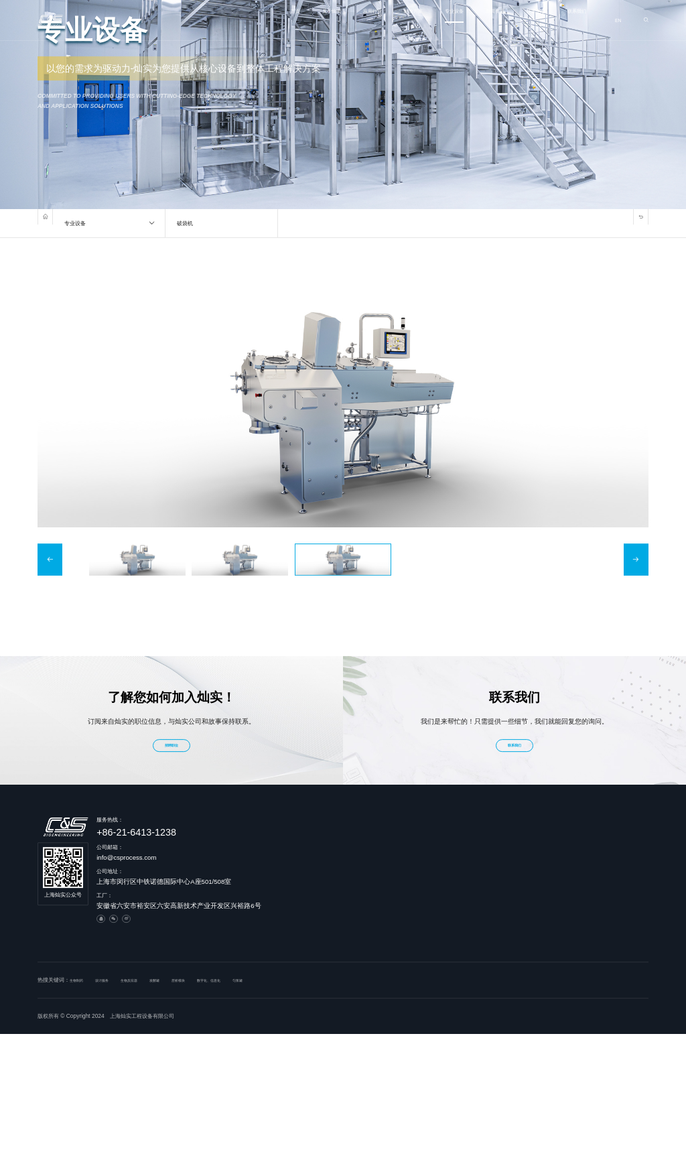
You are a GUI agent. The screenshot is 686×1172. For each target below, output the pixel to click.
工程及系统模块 (500, 848)
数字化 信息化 (497, 872)
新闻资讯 (461, 20)
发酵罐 (559, 848)
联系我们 (570, 20)
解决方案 (353, 20)
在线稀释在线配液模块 (577, 860)
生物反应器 (564, 836)
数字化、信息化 (256, 973)
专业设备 (407, 20)
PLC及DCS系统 (500, 860)
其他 (417, 884)
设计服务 (491, 836)
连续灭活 (561, 944)
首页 (198, 20)
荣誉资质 (353, 872)
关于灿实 (244, 20)
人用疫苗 (422, 860)
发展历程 (353, 848)
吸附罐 (559, 920)
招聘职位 (171, 738)
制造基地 (353, 884)
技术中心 (516, 20)
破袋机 (559, 896)
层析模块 (561, 884)
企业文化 (353, 860)
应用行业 (299, 20)
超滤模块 (561, 908)
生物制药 (422, 836)
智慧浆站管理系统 (502, 884)
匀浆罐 (559, 872)
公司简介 (353, 836)
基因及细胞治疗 (431, 872)
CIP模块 (561, 932)
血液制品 (422, 848)
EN (616, 20)
